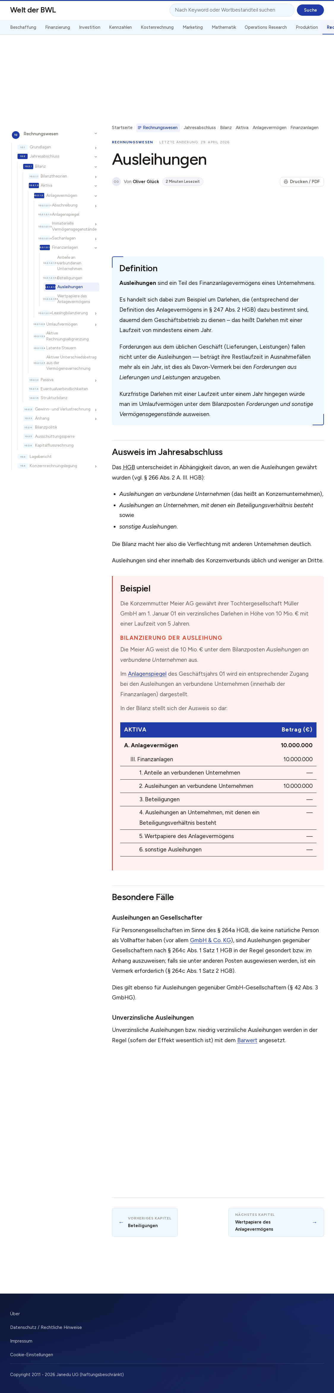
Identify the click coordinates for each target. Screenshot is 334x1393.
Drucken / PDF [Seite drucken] (302, 181)
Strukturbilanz (54, 397)
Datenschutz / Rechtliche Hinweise (46, 1327)
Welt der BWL (33, 9)
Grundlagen (40, 147)
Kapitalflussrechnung (54, 445)
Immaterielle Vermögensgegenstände (74, 226)
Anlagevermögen (61, 195)
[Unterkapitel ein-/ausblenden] (95, 133)
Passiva (47, 379)
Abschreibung (64, 205)
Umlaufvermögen (61, 324)
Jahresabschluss (44, 156)
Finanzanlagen (65, 247)
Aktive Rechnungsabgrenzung (67, 336)
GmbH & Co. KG (210, 940)
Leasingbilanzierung (70, 312)
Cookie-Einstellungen (31, 1354)
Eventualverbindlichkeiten (64, 388)
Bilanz (40, 166)
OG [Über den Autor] (116, 182)
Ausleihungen (70, 286)
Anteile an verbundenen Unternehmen (69, 263)
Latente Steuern (61, 347)
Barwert (247, 1040)
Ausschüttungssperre (55, 436)
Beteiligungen (69, 277)
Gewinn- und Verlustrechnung (63, 409)
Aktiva (46, 185)
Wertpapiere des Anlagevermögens (73, 298)
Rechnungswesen (40, 134)
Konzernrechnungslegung (53, 465)
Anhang (42, 418)
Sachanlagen (64, 238)
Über (15, 1313)
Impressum (21, 1341)
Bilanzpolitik (46, 427)
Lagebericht (41, 456)
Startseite (122, 127)
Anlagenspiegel (65, 214)
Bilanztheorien (54, 176)
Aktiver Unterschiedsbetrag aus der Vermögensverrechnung (71, 363)
